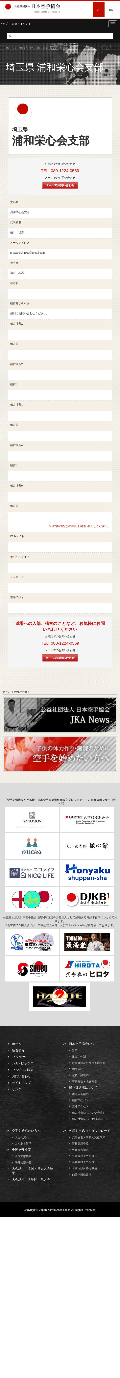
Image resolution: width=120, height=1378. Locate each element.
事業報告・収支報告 (84, 1081)
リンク (16, 1089)
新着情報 (18, 1050)
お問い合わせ (21, 1076)
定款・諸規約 (80, 1075)
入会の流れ (22, 1137)
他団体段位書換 (81, 1174)
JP (98, 9)
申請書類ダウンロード (86, 1156)
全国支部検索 (25, 47)
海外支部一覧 (23, 1162)
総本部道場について (83, 1087)
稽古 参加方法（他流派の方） (92, 1118)
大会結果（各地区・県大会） (32, 1179)
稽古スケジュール (83, 1100)
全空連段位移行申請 (84, 1168)
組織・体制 (79, 1056)
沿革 (75, 1050)
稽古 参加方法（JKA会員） (89, 1112)
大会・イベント (21, 23)
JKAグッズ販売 (23, 1070)
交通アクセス (80, 1106)
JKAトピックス (23, 1063)
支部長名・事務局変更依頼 (88, 1137)
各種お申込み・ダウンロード (89, 1130)
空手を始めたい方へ (26, 1130)
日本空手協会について (85, 1044)
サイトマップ (21, 1082)
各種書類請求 (80, 1149)
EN (111, 9)
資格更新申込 (80, 1143)
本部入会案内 (80, 1094)
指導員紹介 (79, 1069)
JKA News (19, 1057)
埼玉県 (41, 47)
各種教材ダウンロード (86, 1162)
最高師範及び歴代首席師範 (88, 1062)
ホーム (10, 47)
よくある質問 (23, 1143)
